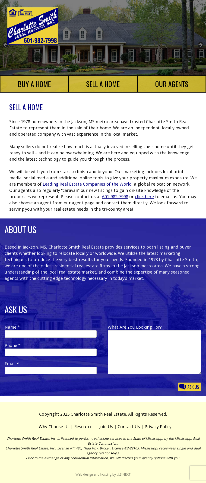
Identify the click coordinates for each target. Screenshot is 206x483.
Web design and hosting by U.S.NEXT (103, 474)
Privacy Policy (158, 426)
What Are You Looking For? (135, 327)
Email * (12, 363)
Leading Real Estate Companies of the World (87, 184)
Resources (84, 426)
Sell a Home (103, 84)
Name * (12, 327)
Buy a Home (34, 84)
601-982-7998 (115, 196)
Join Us (106, 426)
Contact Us (129, 426)
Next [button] (200, 45)
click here (144, 196)
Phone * (13, 345)
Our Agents (171, 84)
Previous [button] (5, 45)
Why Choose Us (54, 426)
